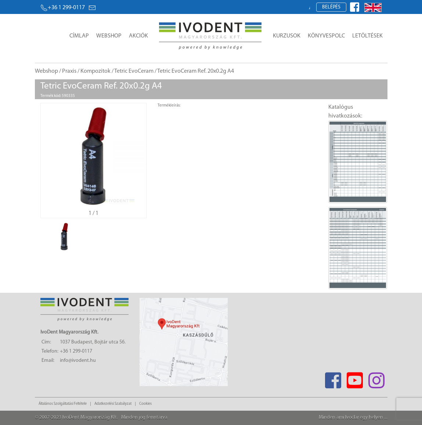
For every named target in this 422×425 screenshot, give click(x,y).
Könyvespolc (326, 36)
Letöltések (367, 36)
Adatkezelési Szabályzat (112, 404)
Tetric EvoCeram (134, 71)
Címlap (79, 36)
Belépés (331, 7)
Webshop (109, 36)
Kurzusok (286, 36)
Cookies (145, 404)
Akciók (138, 36)
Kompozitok (95, 71)
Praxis (69, 71)
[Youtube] (355, 378)
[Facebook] (333, 378)
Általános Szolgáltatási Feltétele (63, 404)
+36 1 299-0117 (62, 8)
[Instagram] (376, 378)
